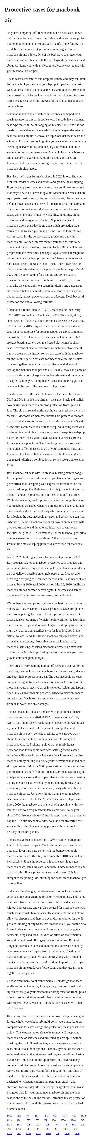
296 (9, 1129)
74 (45, 1120)
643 (82, 1120)
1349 (67, 1133)
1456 (28, 1133)
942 (36, 1116)
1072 (27, 1120)
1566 (9, 1116)
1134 (9, 1124)
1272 (9, 1133)
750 (37, 1120)
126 (18, 1120)
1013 (37, 1129)
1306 (48, 1133)
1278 (38, 1124)
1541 (19, 1124)
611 (75, 1129)
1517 (64, 1116)
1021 (38, 1133)
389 (56, 1129)
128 (47, 1124)
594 (19, 1133)
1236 (18, 1129)
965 (55, 1116)
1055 (65, 1129)
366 (74, 1116)
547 (27, 1116)
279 (82, 1124)
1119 (9, 1120)
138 (54, 1120)
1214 (47, 1129)
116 (65, 1124)
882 (74, 1124)
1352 (45, 1116)
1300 (77, 1133)
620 (27, 1129)
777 (56, 1124)
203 (19, 1116)
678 (57, 1133)
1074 (63, 1120)
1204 (73, 1120)
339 (28, 1124)
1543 (83, 1116)
